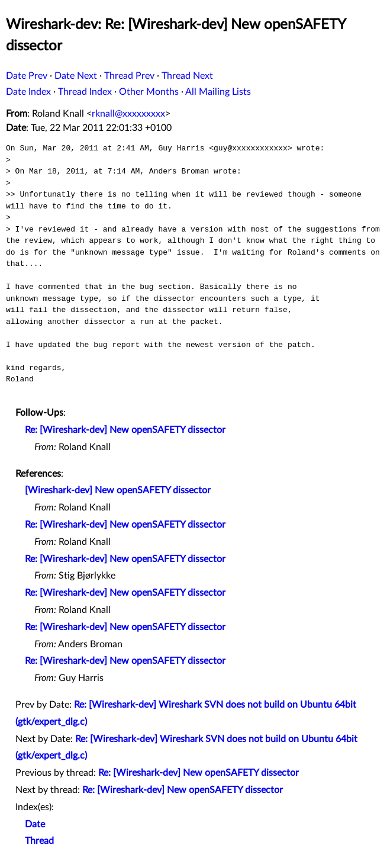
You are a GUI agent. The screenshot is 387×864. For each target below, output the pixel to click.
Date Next (75, 76)
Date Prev (26, 76)
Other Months (149, 92)
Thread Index (85, 92)
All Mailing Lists (218, 92)
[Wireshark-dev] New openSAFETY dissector (118, 490)
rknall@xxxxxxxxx (128, 113)
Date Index (28, 92)
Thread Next (187, 76)
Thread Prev (129, 76)
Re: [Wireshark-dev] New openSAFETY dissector (125, 430)
